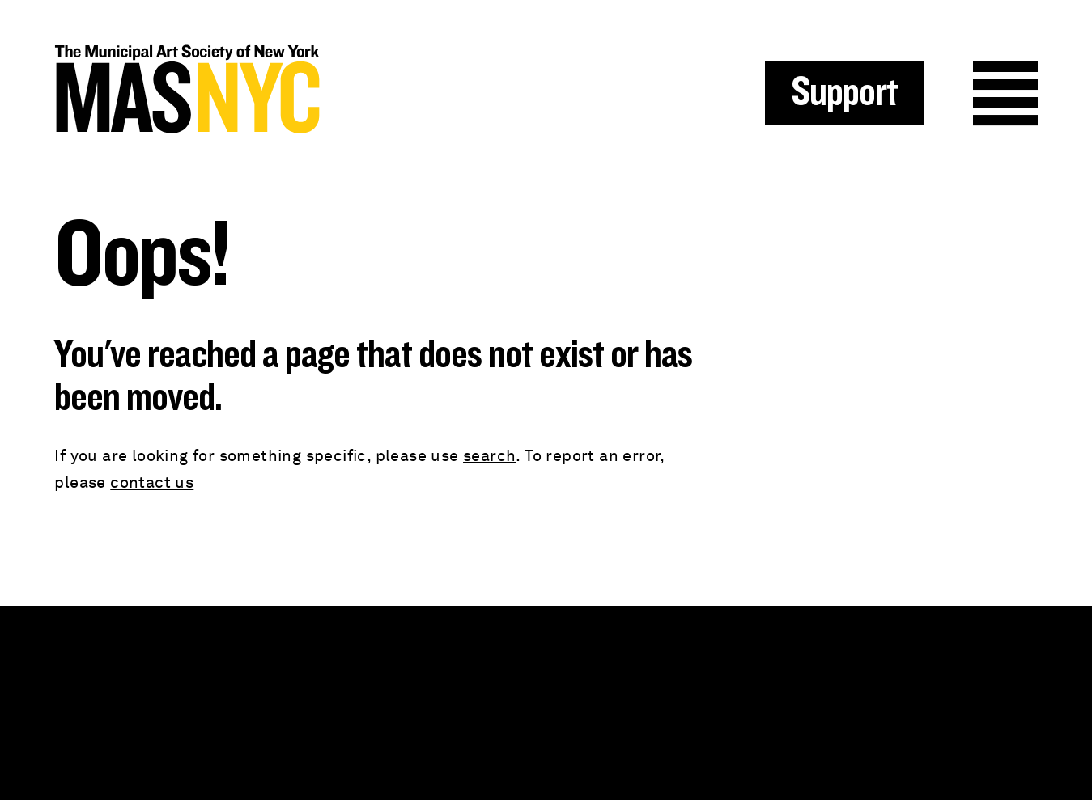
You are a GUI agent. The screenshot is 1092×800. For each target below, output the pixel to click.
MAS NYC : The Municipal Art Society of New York (300, 89)
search (489, 456)
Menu (1005, 93)
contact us (151, 483)
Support (845, 93)
